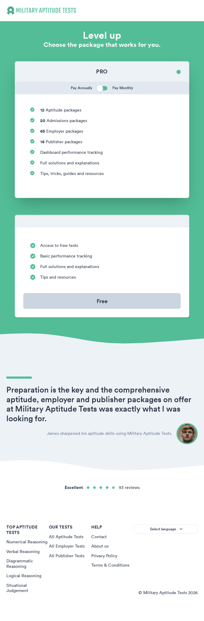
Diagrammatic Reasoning (19, 563)
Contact (99, 536)
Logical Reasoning (23, 575)
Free (102, 301)
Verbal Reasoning (23, 551)
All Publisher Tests (66, 555)
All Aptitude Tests (66, 536)
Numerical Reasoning (26, 542)
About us (99, 546)
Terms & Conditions (110, 565)
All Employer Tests (67, 546)
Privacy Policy (104, 555)
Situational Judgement (17, 588)
